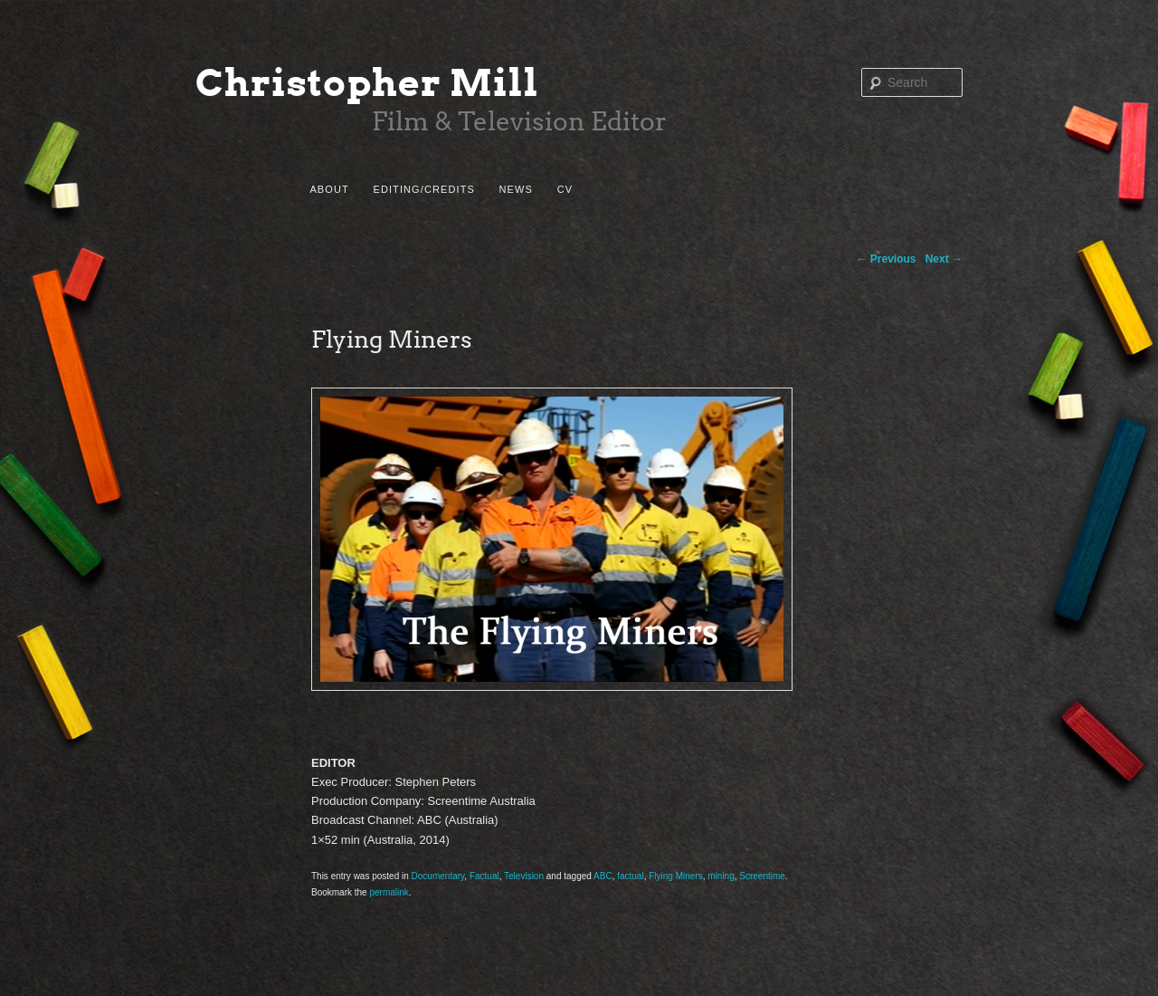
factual (630, 876)
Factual (484, 876)
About (328, 189)
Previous (886, 259)
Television (524, 876)
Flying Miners (675, 876)
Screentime (762, 876)
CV (565, 189)
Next (944, 259)
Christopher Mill (367, 83)
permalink (388, 892)
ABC (602, 876)
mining (720, 876)
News (516, 189)
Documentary (438, 876)
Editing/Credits (423, 189)
